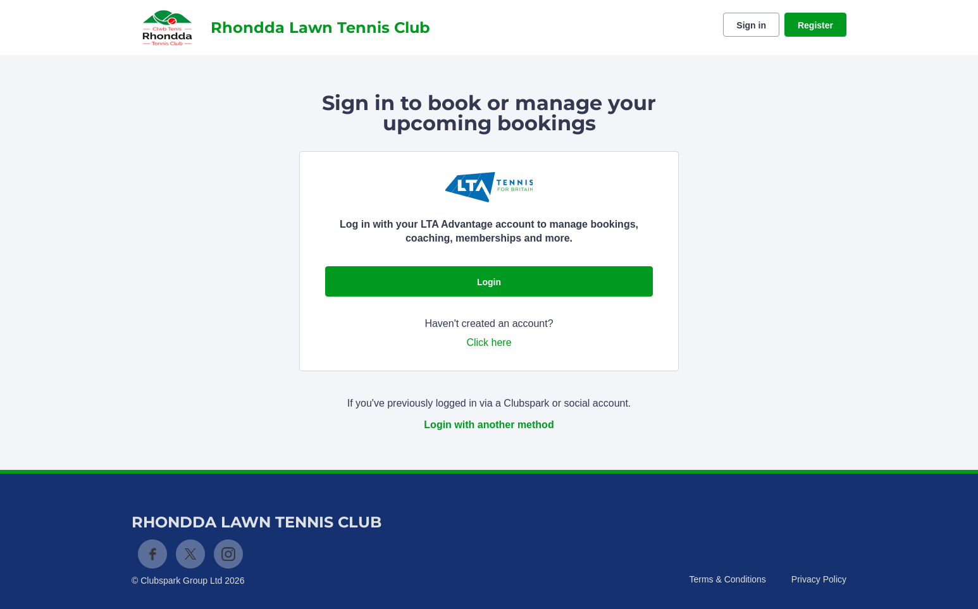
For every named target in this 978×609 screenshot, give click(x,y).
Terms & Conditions (727, 579)
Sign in (751, 25)
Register (815, 25)
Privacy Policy (818, 579)
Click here (488, 342)
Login (489, 282)
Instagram (228, 554)
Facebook (152, 554)
